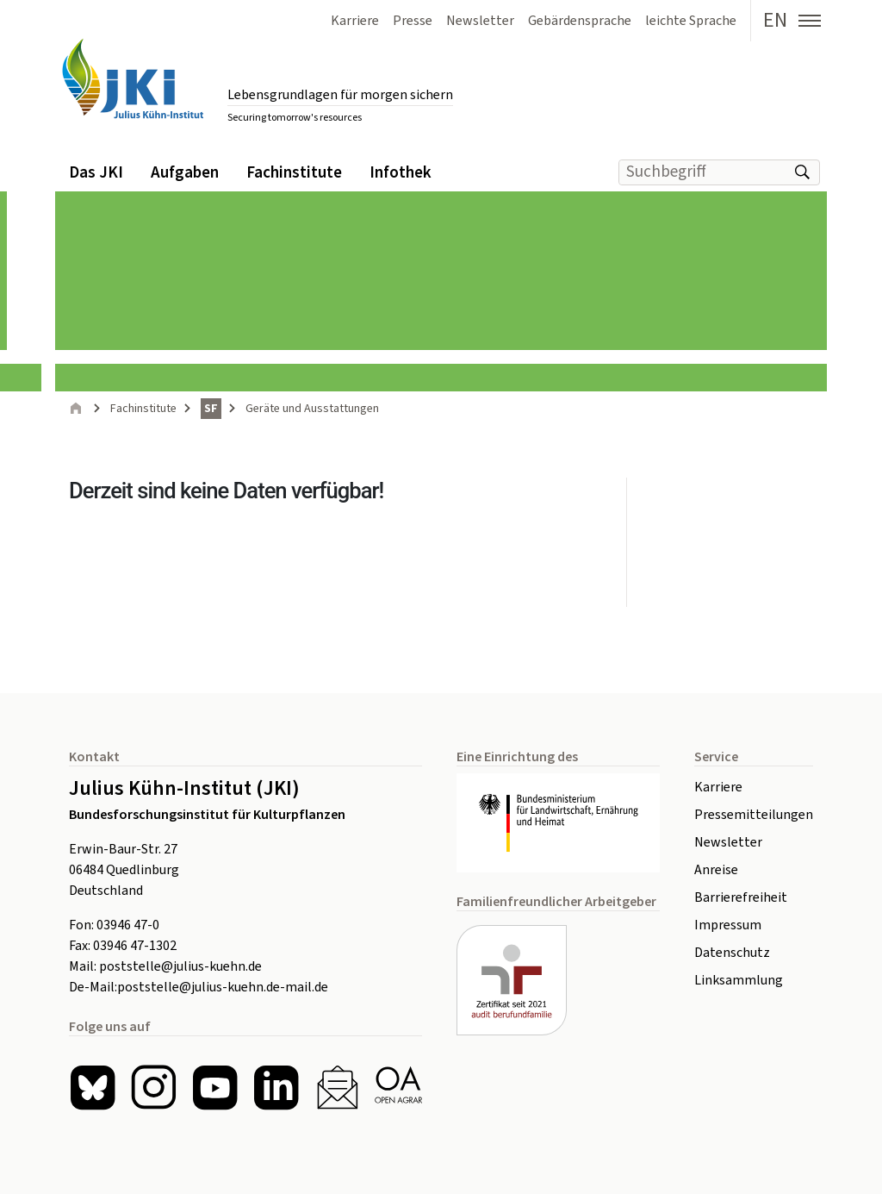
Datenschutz (732, 952)
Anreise (716, 869)
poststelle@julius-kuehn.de (180, 966)
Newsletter (728, 842)
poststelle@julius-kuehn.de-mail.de (222, 987)
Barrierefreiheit (740, 897)
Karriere (718, 787)
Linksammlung (738, 980)
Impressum (727, 925)
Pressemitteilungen (753, 814)
